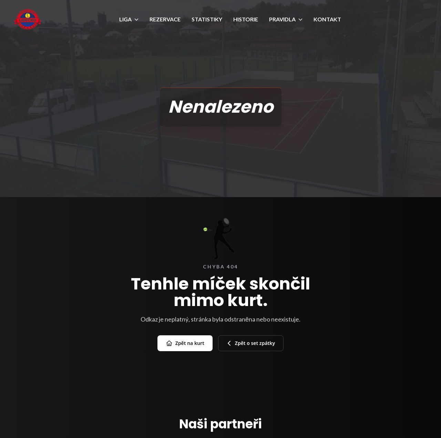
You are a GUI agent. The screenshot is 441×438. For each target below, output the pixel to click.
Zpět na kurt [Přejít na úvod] (185, 343)
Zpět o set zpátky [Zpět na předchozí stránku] (251, 343)
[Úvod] (27, 19)
